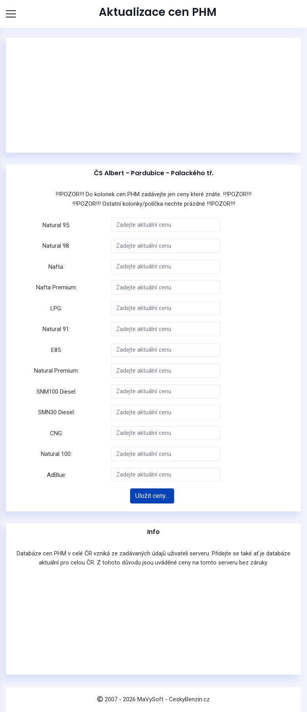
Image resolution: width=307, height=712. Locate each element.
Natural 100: (56, 453)
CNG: (56, 433)
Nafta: (56, 266)
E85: (56, 350)
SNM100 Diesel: (56, 391)
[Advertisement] (153, 95)
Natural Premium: (56, 370)
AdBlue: (56, 474)
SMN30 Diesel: (56, 412)
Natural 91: (56, 329)
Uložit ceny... (152, 496)
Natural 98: (56, 245)
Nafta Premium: (56, 287)
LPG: (56, 308)
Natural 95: (56, 225)
